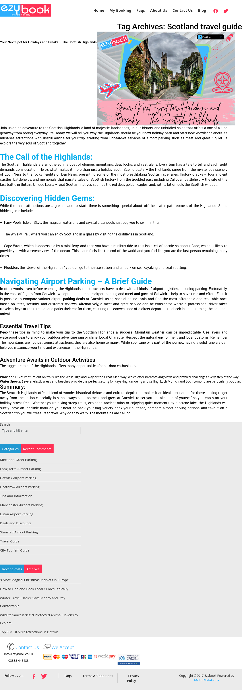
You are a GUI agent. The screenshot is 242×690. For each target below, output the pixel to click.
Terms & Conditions (98, 675)
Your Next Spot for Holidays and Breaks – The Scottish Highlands (48, 42)
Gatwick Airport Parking (18, 478)
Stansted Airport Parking (19, 532)
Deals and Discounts (15, 523)
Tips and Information (16, 496)
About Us (158, 10)
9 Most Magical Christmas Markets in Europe (34, 580)
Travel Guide (9, 541)
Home (98, 10)
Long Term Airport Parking (20, 468)
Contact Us (182, 10)
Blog (202, 10)
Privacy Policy (133, 677)
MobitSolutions (206, 680)
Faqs (140, 10)
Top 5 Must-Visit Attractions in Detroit (29, 632)
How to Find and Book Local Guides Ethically (34, 589)
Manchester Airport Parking (21, 505)
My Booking (120, 10)
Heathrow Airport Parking (20, 487)
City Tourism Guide (14, 550)
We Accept (62, 647)
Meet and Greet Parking (18, 459)
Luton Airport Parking (16, 514)
